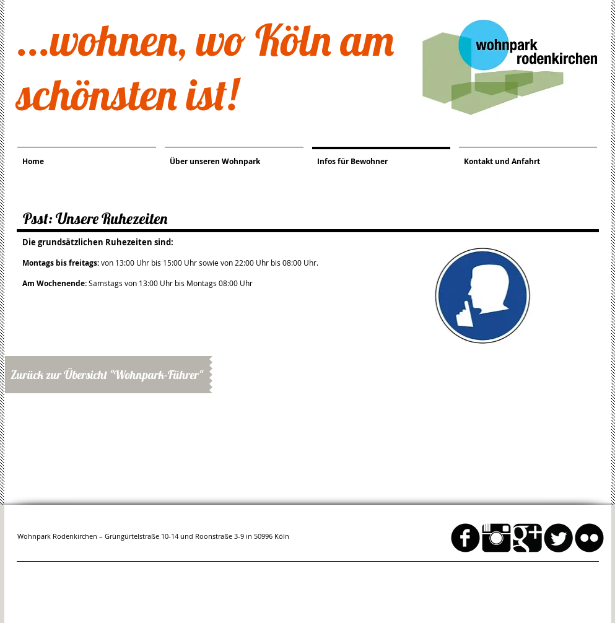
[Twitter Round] (558, 537)
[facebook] (465, 537)
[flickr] (589, 537)
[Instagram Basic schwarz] (496, 537)
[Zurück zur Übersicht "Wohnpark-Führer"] (107, 374)
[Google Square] (527, 537)
